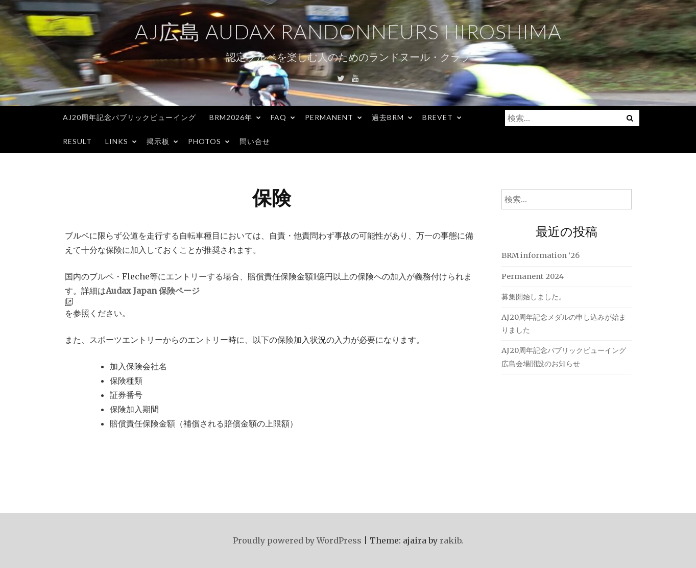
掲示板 (158, 141)
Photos (204, 141)
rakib (450, 540)
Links (116, 141)
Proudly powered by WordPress (297, 540)
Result (77, 141)
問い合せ (254, 141)
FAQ (278, 117)
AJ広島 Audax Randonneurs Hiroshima (348, 31)
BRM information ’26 (540, 255)
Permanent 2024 (532, 276)
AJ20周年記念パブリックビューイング (129, 117)
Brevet (437, 117)
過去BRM (388, 117)
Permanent (329, 117)
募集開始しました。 (533, 296)
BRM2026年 (230, 117)
